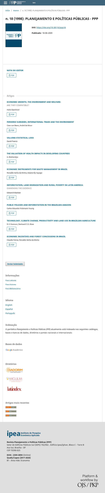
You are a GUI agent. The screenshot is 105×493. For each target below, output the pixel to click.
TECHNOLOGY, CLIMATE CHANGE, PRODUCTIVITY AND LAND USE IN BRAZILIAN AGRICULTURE (51, 220)
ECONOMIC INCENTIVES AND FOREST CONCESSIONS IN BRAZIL (36, 236)
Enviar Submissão (15, 264)
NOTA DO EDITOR (15, 70)
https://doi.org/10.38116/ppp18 (51, 27)
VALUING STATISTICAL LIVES (20, 137)
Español (9, 309)
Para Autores (10, 284)
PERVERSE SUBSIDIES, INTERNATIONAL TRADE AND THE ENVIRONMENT (40, 122)
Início (7, 10)
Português (10, 313)
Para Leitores (10, 280)
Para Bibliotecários (13, 288)
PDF (12, 75)
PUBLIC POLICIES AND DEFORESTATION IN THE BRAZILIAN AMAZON (39, 205)
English (8, 305)
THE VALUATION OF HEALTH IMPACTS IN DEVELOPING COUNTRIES (38, 153)
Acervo (16, 10)
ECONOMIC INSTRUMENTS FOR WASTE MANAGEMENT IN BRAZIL (37, 169)
